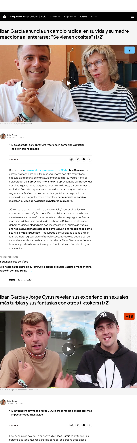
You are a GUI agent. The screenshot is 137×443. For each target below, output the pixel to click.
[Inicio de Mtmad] (4, 16)
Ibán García (12, 135)
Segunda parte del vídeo (16, 261)
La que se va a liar (25, 280)
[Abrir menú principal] (132, 16)
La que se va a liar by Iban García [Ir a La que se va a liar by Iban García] (28, 16)
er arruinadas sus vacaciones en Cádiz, (46, 169)
